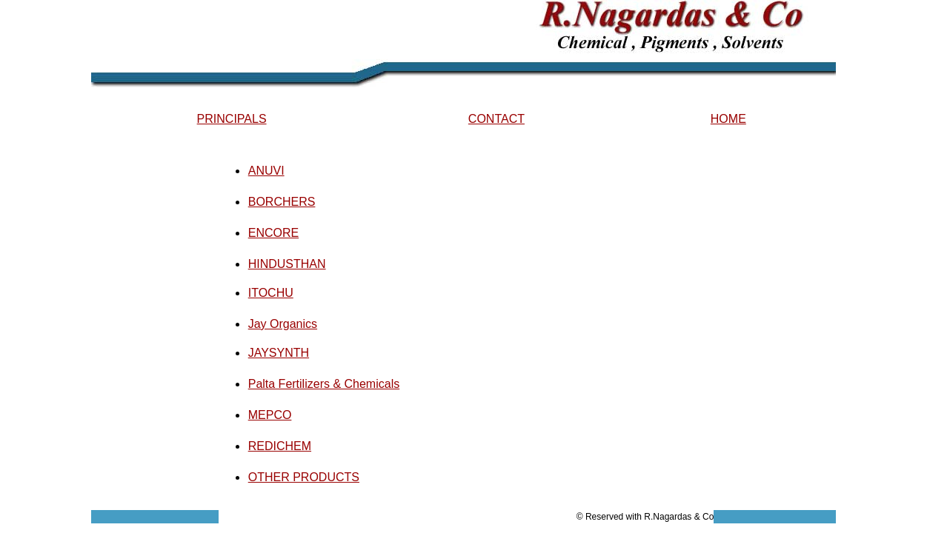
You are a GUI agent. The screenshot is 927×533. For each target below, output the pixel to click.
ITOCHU (270, 292)
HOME (728, 119)
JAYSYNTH (278, 352)
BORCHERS (282, 201)
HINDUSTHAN (287, 264)
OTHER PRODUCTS (303, 477)
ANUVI (266, 170)
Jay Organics (282, 324)
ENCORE (273, 233)
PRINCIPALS (232, 119)
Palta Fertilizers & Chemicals (324, 384)
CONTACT (496, 119)
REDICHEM (279, 446)
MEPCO (270, 415)
